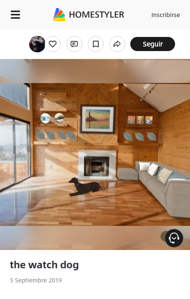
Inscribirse (165, 14)
